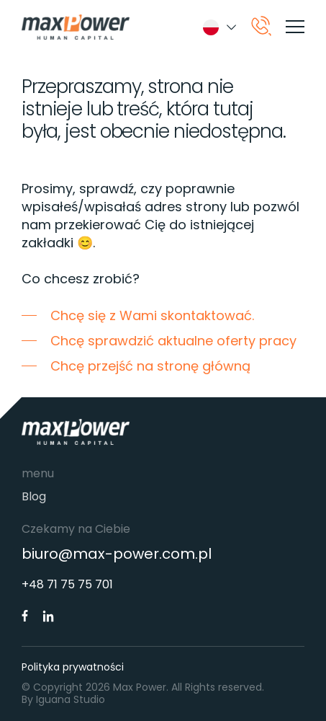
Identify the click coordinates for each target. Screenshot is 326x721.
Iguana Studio (70, 699)
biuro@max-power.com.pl (117, 554)
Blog (34, 496)
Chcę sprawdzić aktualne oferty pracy (173, 341)
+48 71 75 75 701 (67, 585)
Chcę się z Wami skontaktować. (152, 315)
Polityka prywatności (73, 667)
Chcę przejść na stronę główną (150, 366)
